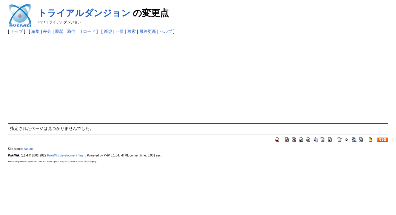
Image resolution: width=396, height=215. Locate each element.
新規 (108, 31)
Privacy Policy (64, 161)
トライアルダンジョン (84, 13)
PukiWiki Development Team (66, 155)
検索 (131, 31)
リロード (87, 31)
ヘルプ (166, 31)
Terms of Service (83, 161)
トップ (16, 31)
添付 (71, 31)
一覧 (119, 31)
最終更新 (147, 31)
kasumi (28, 148)
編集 (35, 31)
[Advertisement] (198, 78)
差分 (47, 31)
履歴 (59, 31)
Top (41, 22)
